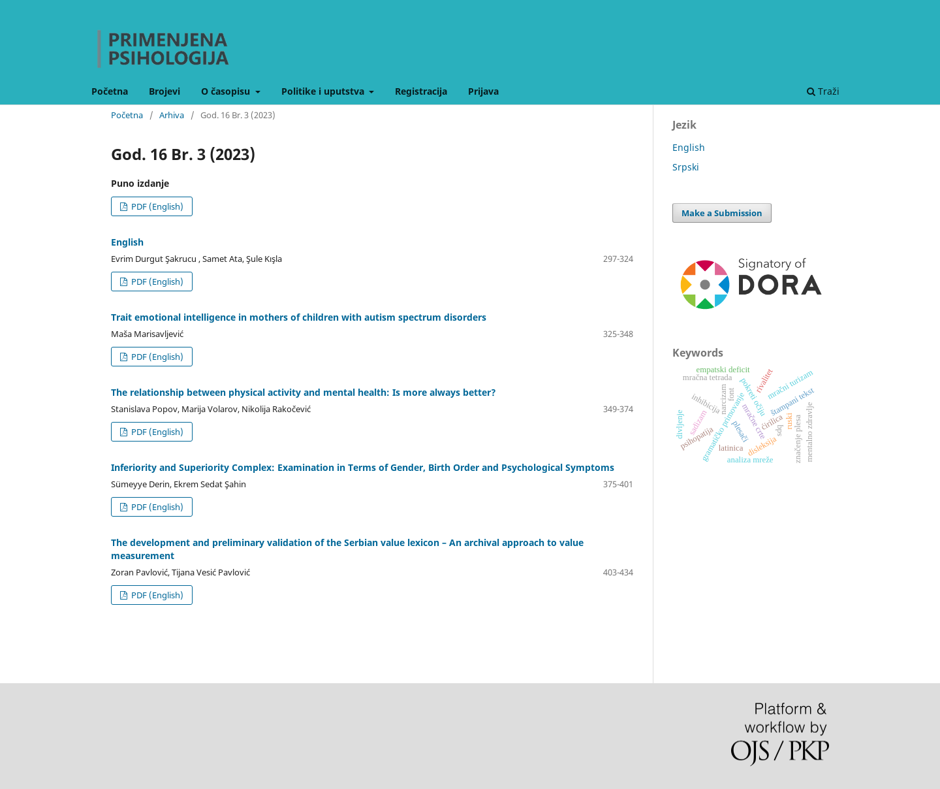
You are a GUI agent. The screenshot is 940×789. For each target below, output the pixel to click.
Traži (823, 91)
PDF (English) (156, 206)
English (127, 242)
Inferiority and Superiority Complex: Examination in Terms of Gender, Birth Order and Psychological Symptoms (362, 467)
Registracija (421, 91)
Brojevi (164, 91)
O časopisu (227, 91)
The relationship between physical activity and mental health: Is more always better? (303, 392)
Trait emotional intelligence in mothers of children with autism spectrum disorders (298, 317)
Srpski (685, 167)
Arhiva (171, 115)
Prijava (483, 91)
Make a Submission (722, 213)
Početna (109, 91)
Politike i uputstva (324, 91)
